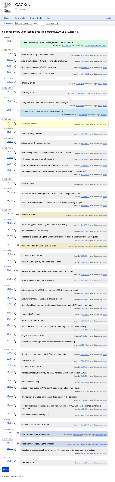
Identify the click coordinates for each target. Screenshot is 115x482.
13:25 (10, 304)
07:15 (10, 325)
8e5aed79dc (85, 391)
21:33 (10, 423)
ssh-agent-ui (102, 215)
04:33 (10, 340)
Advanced (8, 23)
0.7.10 (100, 106)
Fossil (16, 476)
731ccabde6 (85, 400)
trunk (105, 55)
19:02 (10, 353)
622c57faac (85, 345)
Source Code (36, 18)
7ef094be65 (85, 159)
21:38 (10, 223)
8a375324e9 (79, 215)
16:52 (10, 141)
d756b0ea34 (84, 308)
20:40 (10, 235)
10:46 (10, 81)
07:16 (10, 319)
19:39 (10, 164)
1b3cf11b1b (80, 84)
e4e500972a (84, 184)
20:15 (10, 66)
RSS (22, 476)
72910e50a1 (84, 355)
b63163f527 (85, 134)
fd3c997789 (85, 275)
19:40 (10, 157)
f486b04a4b (85, 240)
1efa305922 (85, 425)
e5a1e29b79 (84, 231)
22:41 (10, 151)
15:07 (10, 101)
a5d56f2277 (85, 330)
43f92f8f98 (85, 315)
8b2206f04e (85, 206)
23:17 (10, 270)
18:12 (10, 244)
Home (7, 18)
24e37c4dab (85, 153)
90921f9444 (85, 382)
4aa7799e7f (85, 415)
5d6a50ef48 (85, 321)
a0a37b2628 (84, 367)
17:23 (10, 404)
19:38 (10, 170)
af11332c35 (85, 175)
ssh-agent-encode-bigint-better (95, 45)
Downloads (20, 18)
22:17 (10, 201)
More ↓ (5, 469)
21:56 (10, 213)
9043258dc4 (85, 453)
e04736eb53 (84, 299)
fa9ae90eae (80, 106)
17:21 (10, 413)
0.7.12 (100, 84)
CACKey (22, 4)
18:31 (10, 41)
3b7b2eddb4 (77, 444)
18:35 (10, 182)
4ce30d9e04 (79, 246)
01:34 (10, 132)
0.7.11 (100, 93)
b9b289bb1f (85, 74)
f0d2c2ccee (85, 336)
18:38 (10, 359)
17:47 (10, 380)
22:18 (10, 192)
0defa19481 (85, 281)
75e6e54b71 (84, 376)
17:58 (10, 254)
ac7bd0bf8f (85, 463)
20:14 (10, 72)
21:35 (10, 229)
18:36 (10, 365)
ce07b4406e (85, 409)
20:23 (10, 59)
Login (108, 18)
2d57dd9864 (84, 55)
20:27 (10, 91)
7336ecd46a (85, 197)
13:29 (10, 297)
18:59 (10, 461)
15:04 (10, 288)
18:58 (10, 432)
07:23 (10, 312)
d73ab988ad (84, 166)
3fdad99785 (77, 435)
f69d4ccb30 (85, 68)
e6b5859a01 (79, 93)
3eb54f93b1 (85, 144)
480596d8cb (85, 124)
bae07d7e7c (66, 45)
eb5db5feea (85, 262)
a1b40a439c (85, 61)
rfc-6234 (103, 115)
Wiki (49, 18)
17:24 (10, 395)
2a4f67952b (85, 225)
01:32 (10, 442)
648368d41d (84, 293)
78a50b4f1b (85, 361)
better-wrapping (101, 435)
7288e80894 (84, 256)
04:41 (10, 334)
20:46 (10, 53)
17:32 (10, 279)
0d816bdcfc (83, 115)
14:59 (10, 110)
